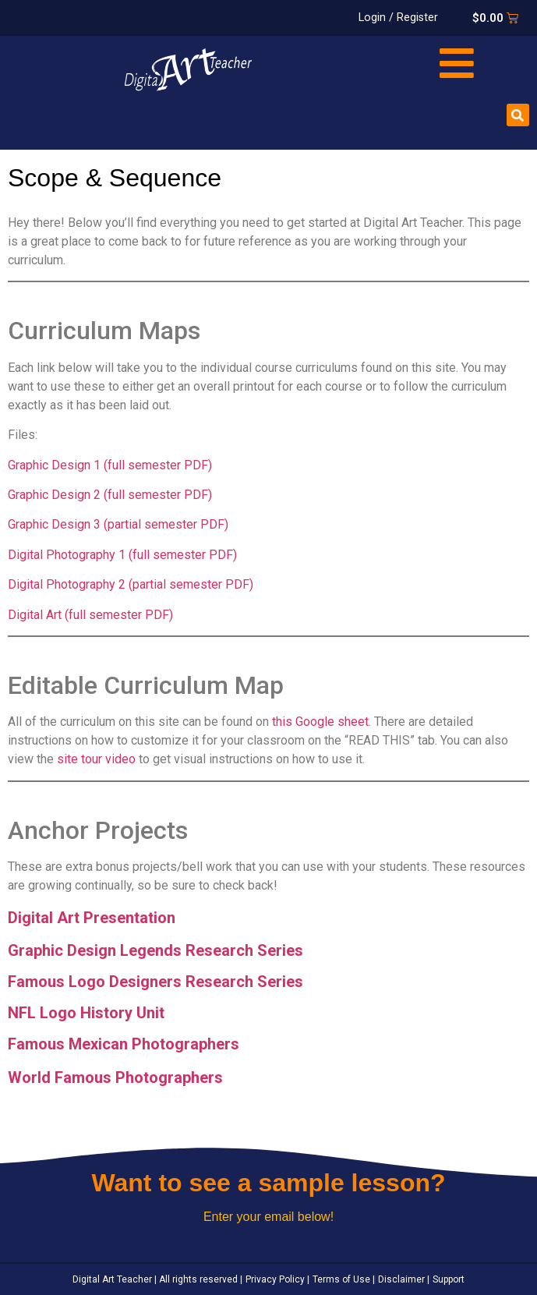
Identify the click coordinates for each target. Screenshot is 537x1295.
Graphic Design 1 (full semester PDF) (110, 465)
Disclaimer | (402, 1279)
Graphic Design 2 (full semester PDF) (110, 494)
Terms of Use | (342, 1279)
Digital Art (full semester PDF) (90, 614)
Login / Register (398, 17)
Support (447, 1279)
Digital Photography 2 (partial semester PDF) (130, 584)
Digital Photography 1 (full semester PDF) (122, 554)
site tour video (96, 759)
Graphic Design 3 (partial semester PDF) (118, 524)
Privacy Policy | (276, 1279)
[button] (518, 115)
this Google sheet (320, 721)
